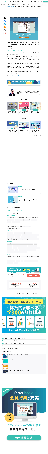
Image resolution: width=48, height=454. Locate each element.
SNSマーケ (4, 4)
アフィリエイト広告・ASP (15, 221)
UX (16, 247)
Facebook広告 (15, 243)
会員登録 (45, 1)
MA (17, 4)
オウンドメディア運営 (21, 247)
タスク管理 (37, 256)
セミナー (25, 1)
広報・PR (9, 221)
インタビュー (27, 4)
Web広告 (8, 4)
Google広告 (9, 243)
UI (13, 247)
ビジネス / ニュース (22, 132)
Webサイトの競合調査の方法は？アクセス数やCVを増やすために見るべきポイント (12, 112)
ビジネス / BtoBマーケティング (12, 132)
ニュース (9, 263)
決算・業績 (25, 261)
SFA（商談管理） (30, 237)
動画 (28, 1)
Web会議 (35, 237)
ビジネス (9, 50)
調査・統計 (36, 261)
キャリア (18, 256)
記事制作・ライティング (29, 247)
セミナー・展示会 (24, 109)
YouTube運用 (10, 245)
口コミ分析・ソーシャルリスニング (25, 239)
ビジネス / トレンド (34, 132)
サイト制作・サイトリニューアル (32, 245)
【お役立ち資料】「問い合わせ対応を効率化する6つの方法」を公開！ (24, 131)
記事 (10, 1)
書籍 (21, 261)
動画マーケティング (35, 217)
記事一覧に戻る (19, 293)
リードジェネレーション (15, 226)
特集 (13, 1)
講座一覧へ (17, 286)
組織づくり (14, 256)
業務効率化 (9, 256)
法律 (29, 261)
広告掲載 (35, 1)
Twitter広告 (20, 243)
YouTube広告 (15, 245)
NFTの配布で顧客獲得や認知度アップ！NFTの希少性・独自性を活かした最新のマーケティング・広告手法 (35, 131)
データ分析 (23, 4)
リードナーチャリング (23, 226)
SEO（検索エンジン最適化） (12, 217)
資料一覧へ (32, 286)
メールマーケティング (11, 219)
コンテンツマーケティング (19, 219)
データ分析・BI (12, 109)
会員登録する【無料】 (33, 275)
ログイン (41, 1)
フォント (33, 239)
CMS (10, 4)
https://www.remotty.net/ (16, 75)
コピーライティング (36, 247)
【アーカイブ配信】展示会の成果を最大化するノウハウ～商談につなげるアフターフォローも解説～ (23, 112)
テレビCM (25, 245)
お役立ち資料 (17, 1)
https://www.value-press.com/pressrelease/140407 (23, 77)
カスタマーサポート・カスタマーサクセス (17, 50)
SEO (1, 4)
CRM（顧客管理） (23, 237)
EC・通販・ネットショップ (15, 239)
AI (12, 263)
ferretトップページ (31, 293)
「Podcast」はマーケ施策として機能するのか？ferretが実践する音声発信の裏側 (12, 131)
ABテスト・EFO (14, 4)
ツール (22, 1)
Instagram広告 (26, 243)
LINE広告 (35, 243)
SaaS (32, 261)
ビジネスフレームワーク (11, 261)
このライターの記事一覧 (35, 94)
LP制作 (20, 4)
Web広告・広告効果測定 (20, 217)
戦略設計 (9, 226)
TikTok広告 (20, 245)
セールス (29, 226)
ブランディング (23, 256)
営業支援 (9, 239)
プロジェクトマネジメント (30, 256)
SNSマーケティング (35, 109)
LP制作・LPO (10, 247)
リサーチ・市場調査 (33, 219)
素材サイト (37, 239)
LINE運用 (31, 243)
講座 (31, 1)
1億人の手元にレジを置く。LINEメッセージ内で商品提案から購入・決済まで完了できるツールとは (35, 112)
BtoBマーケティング (27, 219)
